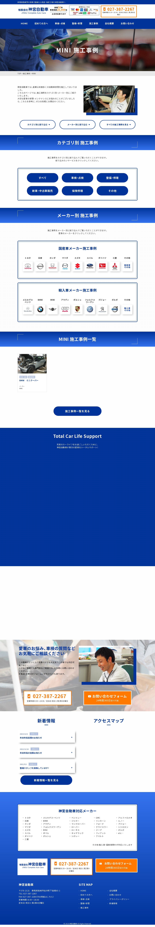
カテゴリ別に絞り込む (37, 124)
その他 (112, 191)
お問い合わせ (127, 23)
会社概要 (109, 23)
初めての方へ (41, 23)
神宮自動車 (73, 926)
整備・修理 (77, 23)
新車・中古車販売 (42, 191)
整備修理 (32, 377)
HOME (24, 23)
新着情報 (113, 905)
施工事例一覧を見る (77, 411)
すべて (42, 178)
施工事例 (93, 23)
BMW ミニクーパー (29, 380)
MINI (21, 388)
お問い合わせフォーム (109, 698)
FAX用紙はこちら (45, 899)
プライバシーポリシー (119, 901)
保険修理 (77, 191)
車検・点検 (60, 23)
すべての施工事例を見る (117, 124)
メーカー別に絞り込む (77, 124)
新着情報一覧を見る (46, 782)
